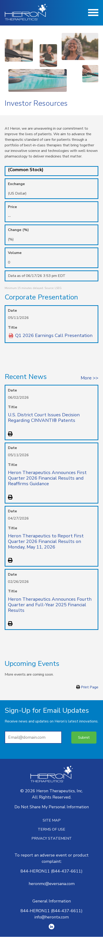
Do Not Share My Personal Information (51, 807)
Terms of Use (51, 829)
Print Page (87, 687)
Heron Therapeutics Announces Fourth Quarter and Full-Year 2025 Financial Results (50, 604)
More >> (89, 378)
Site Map (52, 820)
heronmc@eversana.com (52, 883)
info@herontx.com (51, 917)
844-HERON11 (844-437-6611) (51, 871)
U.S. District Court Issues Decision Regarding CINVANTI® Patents (44, 418)
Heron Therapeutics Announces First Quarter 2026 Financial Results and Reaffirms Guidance (47, 478)
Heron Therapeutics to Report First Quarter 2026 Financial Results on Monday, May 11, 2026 (46, 541)
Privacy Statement (51, 838)
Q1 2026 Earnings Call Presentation (54, 336)
